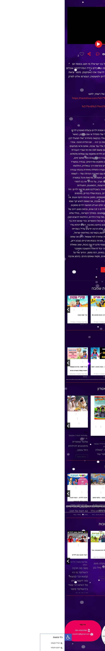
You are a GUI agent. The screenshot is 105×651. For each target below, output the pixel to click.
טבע (44, 545)
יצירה (16, 362)
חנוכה (29, 427)
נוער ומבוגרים (64, 423)
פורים (44, 310)
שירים (53, 310)
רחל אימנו (9, 418)
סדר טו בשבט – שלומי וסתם (37, 498)
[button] (47, 269)
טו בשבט (43, 488)
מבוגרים (60, 428)
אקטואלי (10, 545)
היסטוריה (8, 488)
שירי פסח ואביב (18, 315)
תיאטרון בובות (51, 58)
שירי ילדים (59, 310)
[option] (59, 309)
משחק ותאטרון (52, 54)
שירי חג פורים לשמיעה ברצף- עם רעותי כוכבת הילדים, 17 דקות (60, 318)
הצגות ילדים (41, 427)
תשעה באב (18, 545)
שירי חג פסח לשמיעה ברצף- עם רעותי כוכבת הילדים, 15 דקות (60, 496)
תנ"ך (12, 423)
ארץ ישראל (34, 488)
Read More (17, 457)
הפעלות (8, 414)
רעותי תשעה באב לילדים (15, 555)
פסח (63, 54)
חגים (56, 423)
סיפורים (66, 549)
